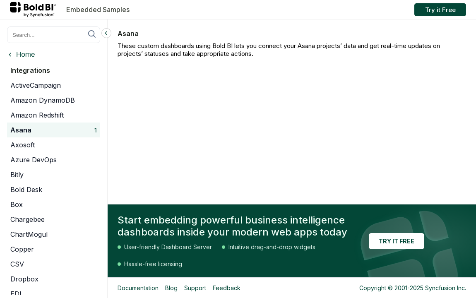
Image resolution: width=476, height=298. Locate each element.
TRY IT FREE (396, 241)
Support (195, 287)
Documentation (138, 287)
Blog (171, 287)
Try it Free (440, 10)
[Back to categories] (21, 55)
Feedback (226, 287)
